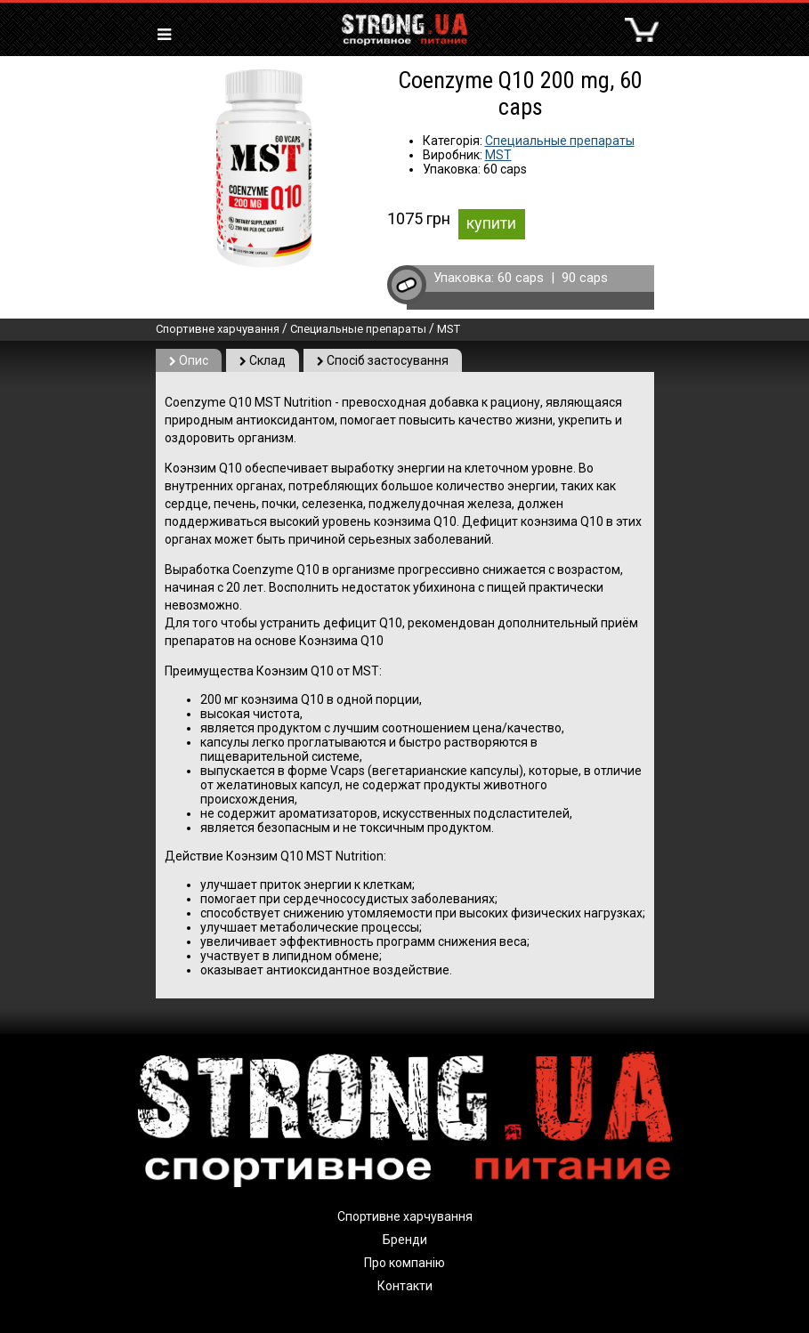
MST (498, 155)
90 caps (585, 278)
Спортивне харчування (217, 328)
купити (491, 223)
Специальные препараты (560, 140)
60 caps (521, 278)
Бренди (405, 1239)
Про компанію (404, 1263)
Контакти (405, 1286)
